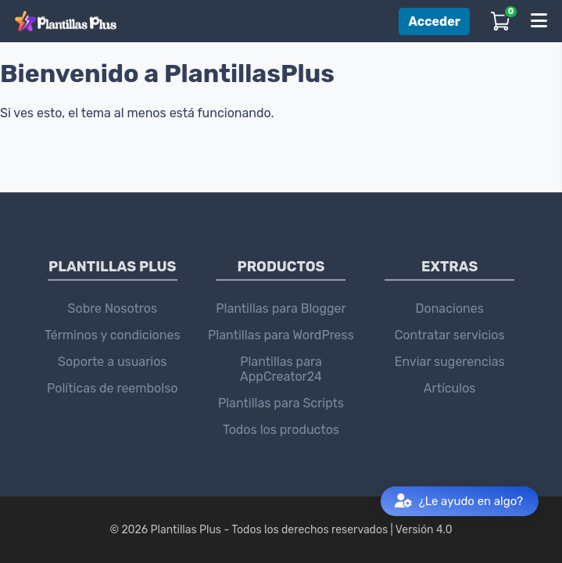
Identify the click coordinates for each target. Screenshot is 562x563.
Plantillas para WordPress (281, 335)
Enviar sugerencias (450, 361)
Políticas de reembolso (112, 388)
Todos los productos (281, 429)
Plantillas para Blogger (280, 308)
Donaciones (449, 308)
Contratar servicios (450, 335)
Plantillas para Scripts (281, 403)
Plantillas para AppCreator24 (281, 369)
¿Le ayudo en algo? (459, 501)
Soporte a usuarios (112, 361)
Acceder (434, 21)
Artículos (450, 388)
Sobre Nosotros (113, 308)
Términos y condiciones (113, 335)
